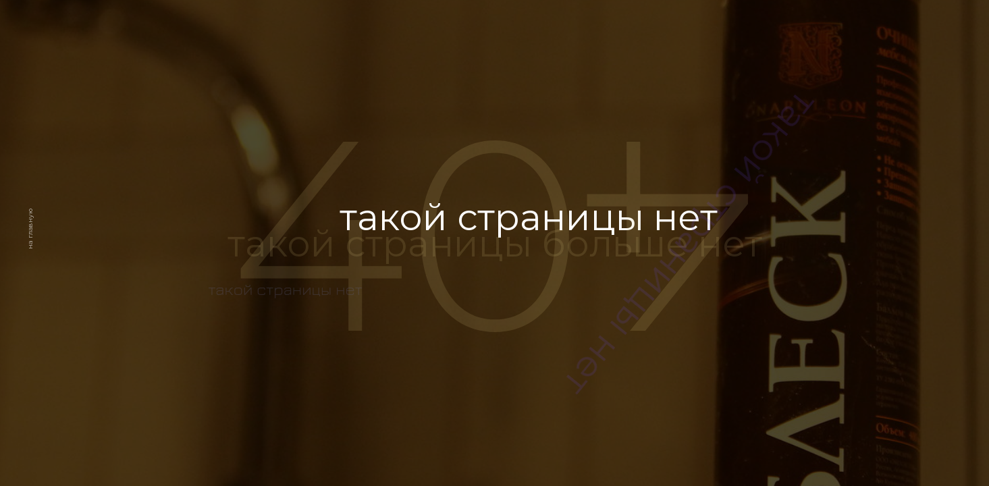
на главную (30, 229)
